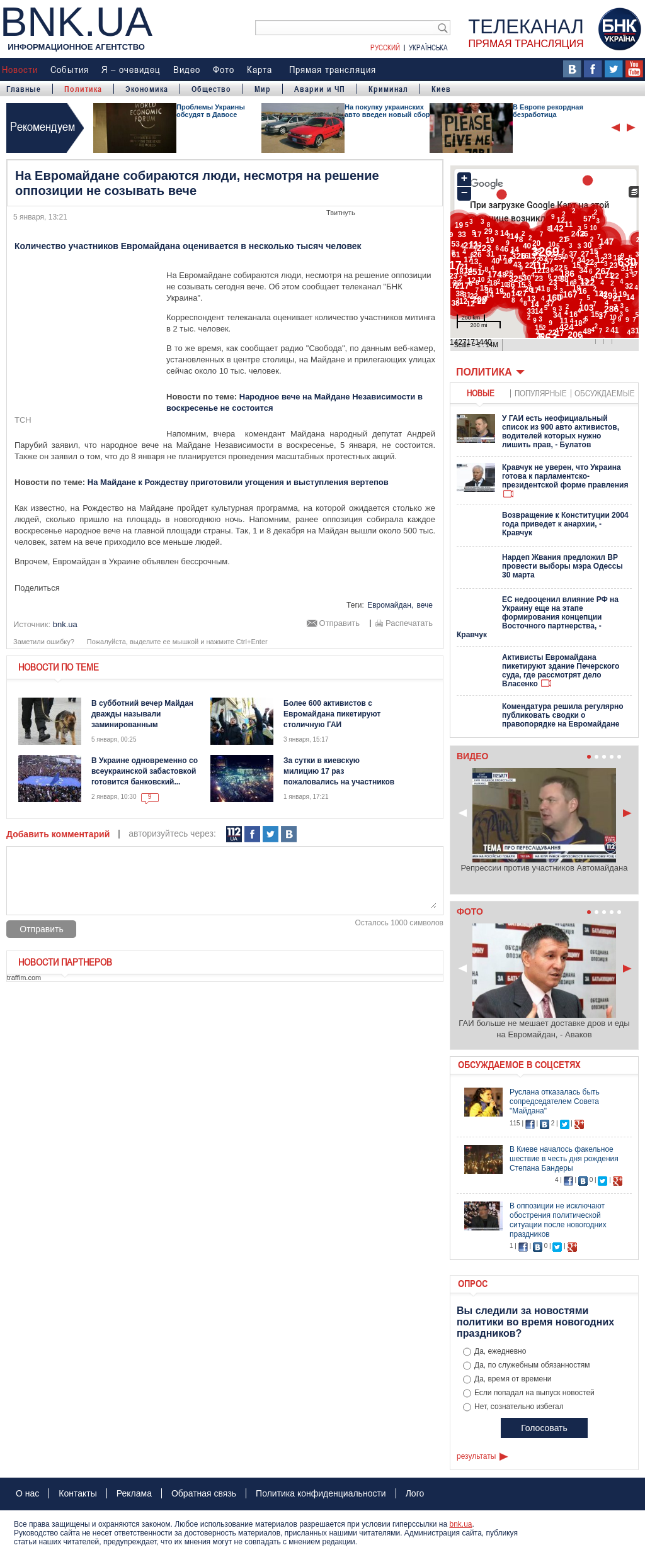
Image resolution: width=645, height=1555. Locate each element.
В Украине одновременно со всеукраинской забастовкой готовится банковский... (144, 771)
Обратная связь (203, 1493)
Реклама (134, 1493)
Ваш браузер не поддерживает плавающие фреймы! (544, 259)
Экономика (146, 89)
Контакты (77, 1493)
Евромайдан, (390, 605)
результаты (476, 1456)
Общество (211, 89)
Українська (428, 47)
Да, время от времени (513, 1378)
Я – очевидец (131, 69)
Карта (259, 69)
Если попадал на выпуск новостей (534, 1392)
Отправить (339, 623)
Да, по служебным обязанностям (532, 1365)
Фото (223, 69)
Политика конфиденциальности (321, 1493)
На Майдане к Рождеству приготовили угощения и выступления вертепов (238, 482)
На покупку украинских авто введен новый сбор (387, 110)
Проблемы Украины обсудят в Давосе (210, 110)
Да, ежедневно (500, 1351)
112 (234, 834)
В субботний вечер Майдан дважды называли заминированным (142, 714)
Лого (415, 1493)
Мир (262, 89)
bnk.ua (460, 1524)
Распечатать (409, 623)
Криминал (388, 89)
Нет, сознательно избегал (519, 1406)
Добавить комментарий (58, 834)
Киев (441, 89)
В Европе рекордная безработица (548, 110)
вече (425, 605)
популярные (541, 392)
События (69, 69)
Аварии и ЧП (319, 89)
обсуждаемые (604, 392)
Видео (186, 69)
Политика (83, 89)
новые (480, 392)
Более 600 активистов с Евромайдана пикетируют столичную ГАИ (331, 714)
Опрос (473, 1283)
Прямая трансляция (332, 69)
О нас (27, 1493)
